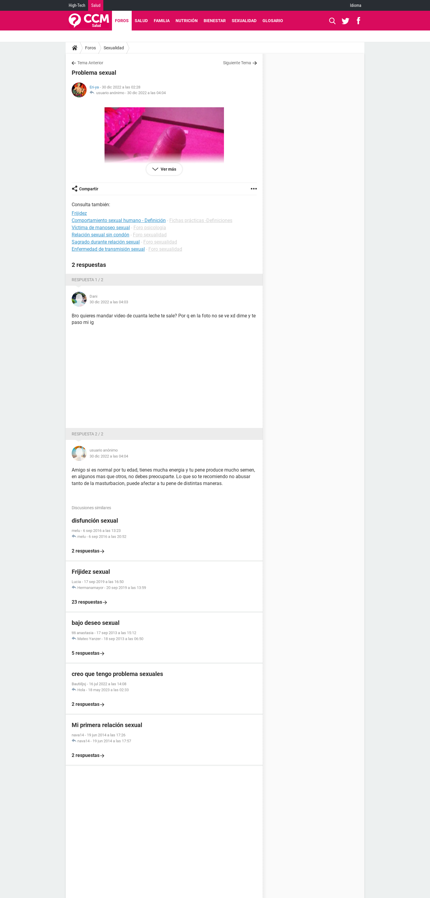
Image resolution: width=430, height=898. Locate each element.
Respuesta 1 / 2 (87, 279)
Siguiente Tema (237, 62)
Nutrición (187, 20)
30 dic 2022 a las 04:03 (109, 302)
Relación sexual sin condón (100, 235)
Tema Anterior (90, 62)
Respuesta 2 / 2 (87, 434)
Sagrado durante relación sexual (106, 242)
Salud (95, 5)
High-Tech (77, 5)
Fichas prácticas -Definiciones (200, 220)
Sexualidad (244, 20)
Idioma (355, 5)
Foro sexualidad (150, 235)
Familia (162, 20)
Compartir (88, 188)
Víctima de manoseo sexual (101, 227)
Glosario (272, 20)
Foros (122, 20)
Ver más (168, 169)
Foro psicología (149, 227)
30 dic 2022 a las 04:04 (146, 93)
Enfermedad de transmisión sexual (108, 249)
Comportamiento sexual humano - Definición (119, 220)
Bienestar (215, 20)
